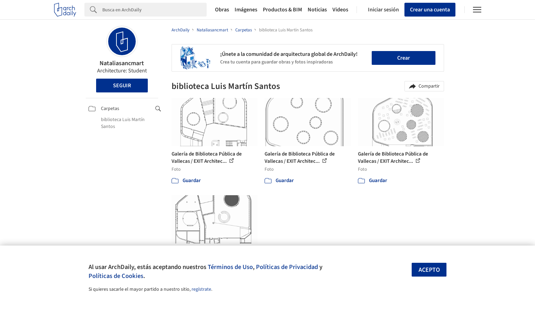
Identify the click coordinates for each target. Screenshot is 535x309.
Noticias (317, 9)
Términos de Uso (230, 266)
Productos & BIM (282, 9)
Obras (222, 9)
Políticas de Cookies (116, 275)
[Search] (154, 10)
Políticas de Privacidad (287, 266)
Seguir (122, 85)
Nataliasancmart (122, 63)
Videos (340, 9)
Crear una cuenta (430, 9)
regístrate (201, 289)
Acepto (429, 270)
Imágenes (246, 9)
